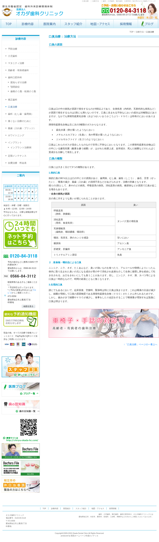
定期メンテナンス (17, 155)
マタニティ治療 (16, 63)
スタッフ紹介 (81, 508)
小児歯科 (12, 56)
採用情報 (112, 508)
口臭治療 (85, 1)
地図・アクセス (97, 508)
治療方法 (95, 1)
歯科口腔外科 (15, 77)
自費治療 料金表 (17, 163)
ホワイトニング (16, 135)
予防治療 (12, 48)
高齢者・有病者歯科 (18, 70)
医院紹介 (67, 508)
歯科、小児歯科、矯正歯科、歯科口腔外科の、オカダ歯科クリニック (124, 514)
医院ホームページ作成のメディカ (84, 536)
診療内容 (54, 508)
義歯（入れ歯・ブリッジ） (22, 128)
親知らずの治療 (18, 82)
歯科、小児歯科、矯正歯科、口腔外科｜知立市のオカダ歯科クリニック (129, 1)
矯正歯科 (12, 99)
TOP (131, 32)
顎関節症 (15, 87)
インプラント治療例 (20, 147)
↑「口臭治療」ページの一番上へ (140, 344)
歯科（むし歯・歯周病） (20, 114)
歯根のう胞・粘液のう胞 (23, 91)
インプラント (15, 142)
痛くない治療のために (19, 121)
